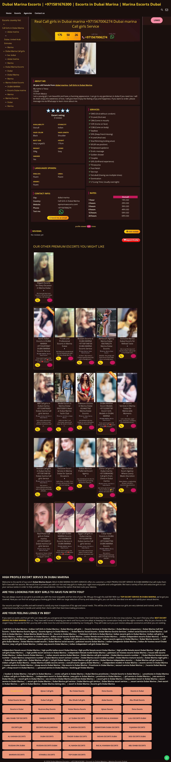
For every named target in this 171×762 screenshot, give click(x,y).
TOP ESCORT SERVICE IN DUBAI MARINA (138, 595)
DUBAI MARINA (13, 84)
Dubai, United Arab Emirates (12, 39)
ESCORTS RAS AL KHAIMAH (107, 717)
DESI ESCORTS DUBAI (137, 735)
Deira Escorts (107, 689)
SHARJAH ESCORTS (46, 717)
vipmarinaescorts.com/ (68, 202)
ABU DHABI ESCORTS (137, 744)
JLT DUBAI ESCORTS (77, 717)
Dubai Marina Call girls (15, 49)
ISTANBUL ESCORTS (47, 753)
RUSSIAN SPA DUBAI (16, 744)
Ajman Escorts (107, 708)
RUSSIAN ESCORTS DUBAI (46, 744)
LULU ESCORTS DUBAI (137, 717)
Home (8, 10)
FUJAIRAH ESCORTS (137, 726)
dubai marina (61, 83)
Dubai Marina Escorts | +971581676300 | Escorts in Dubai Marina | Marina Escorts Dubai (81, 4)
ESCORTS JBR (17, 726)
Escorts (17, 10)
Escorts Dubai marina (16, 88)
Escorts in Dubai (137, 689)
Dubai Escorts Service (16, 699)
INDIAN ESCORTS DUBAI (107, 735)
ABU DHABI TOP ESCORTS (16, 717)
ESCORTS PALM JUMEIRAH (47, 726)
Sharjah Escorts (16, 689)
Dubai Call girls (47, 699)
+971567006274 (94, 35)
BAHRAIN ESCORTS (17, 753)
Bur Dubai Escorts (77, 689)
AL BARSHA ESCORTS (77, 726)
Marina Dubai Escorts (14, 80)
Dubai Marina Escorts (14, 65)
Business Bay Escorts (46, 708)
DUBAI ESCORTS (46, 735)
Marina (10, 45)
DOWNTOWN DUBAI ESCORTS (107, 726)
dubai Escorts (107, 699)
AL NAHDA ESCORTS (77, 744)
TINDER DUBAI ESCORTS (77, 735)
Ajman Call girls (47, 689)
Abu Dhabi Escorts (137, 699)
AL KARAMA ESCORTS (17, 735)
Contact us (40, 10)
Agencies (28, 10)
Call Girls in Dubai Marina (80, 83)
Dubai (10, 69)
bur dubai (11, 53)
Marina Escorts (11, 96)
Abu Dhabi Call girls (77, 699)
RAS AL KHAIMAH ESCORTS (107, 744)
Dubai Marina (13, 73)
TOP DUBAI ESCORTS (77, 753)
